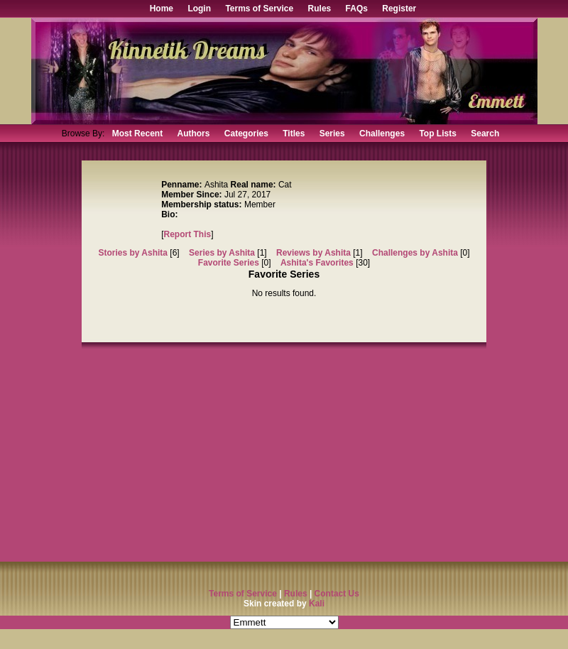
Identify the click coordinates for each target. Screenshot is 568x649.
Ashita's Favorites (317, 263)
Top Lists (437, 133)
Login (199, 8)
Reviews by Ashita (313, 253)
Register (399, 8)
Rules (320, 8)
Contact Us (337, 594)
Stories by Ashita (133, 253)
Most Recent (137, 133)
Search (485, 133)
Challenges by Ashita (415, 253)
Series (332, 133)
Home (161, 8)
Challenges (382, 133)
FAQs (357, 8)
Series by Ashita (222, 253)
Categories (246, 133)
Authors (193, 133)
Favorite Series (228, 263)
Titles (294, 133)
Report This (188, 234)
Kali (316, 604)
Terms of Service (259, 8)
